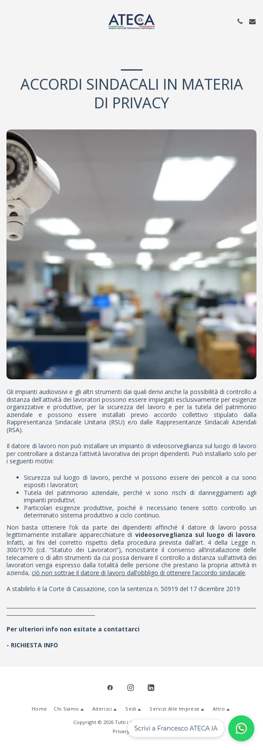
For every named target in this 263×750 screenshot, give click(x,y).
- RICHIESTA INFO (32, 645)
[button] (9, 21)
